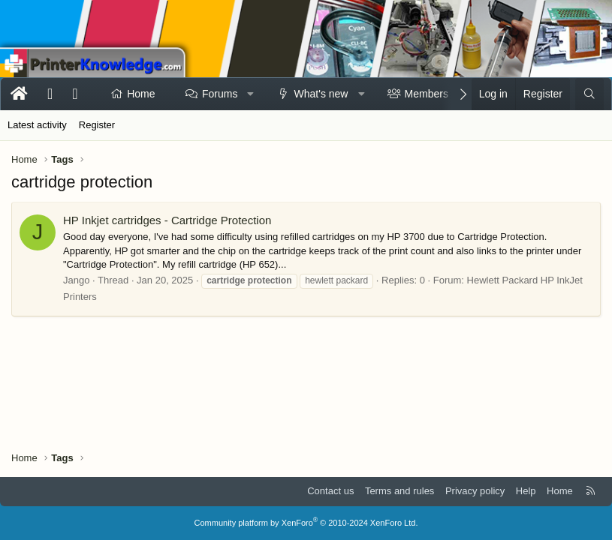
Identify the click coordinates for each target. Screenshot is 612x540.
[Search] (589, 94)
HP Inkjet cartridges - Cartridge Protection (167, 220)
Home (141, 94)
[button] (251, 94)
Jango (76, 280)
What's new (321, 94)
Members (426, 94)
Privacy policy (475, 490)
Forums (219, 94)
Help (526, 490)
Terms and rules (399, 490)
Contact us (330, 490)
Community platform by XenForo (306, 522)
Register (97, 124)
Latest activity (37, 124)
